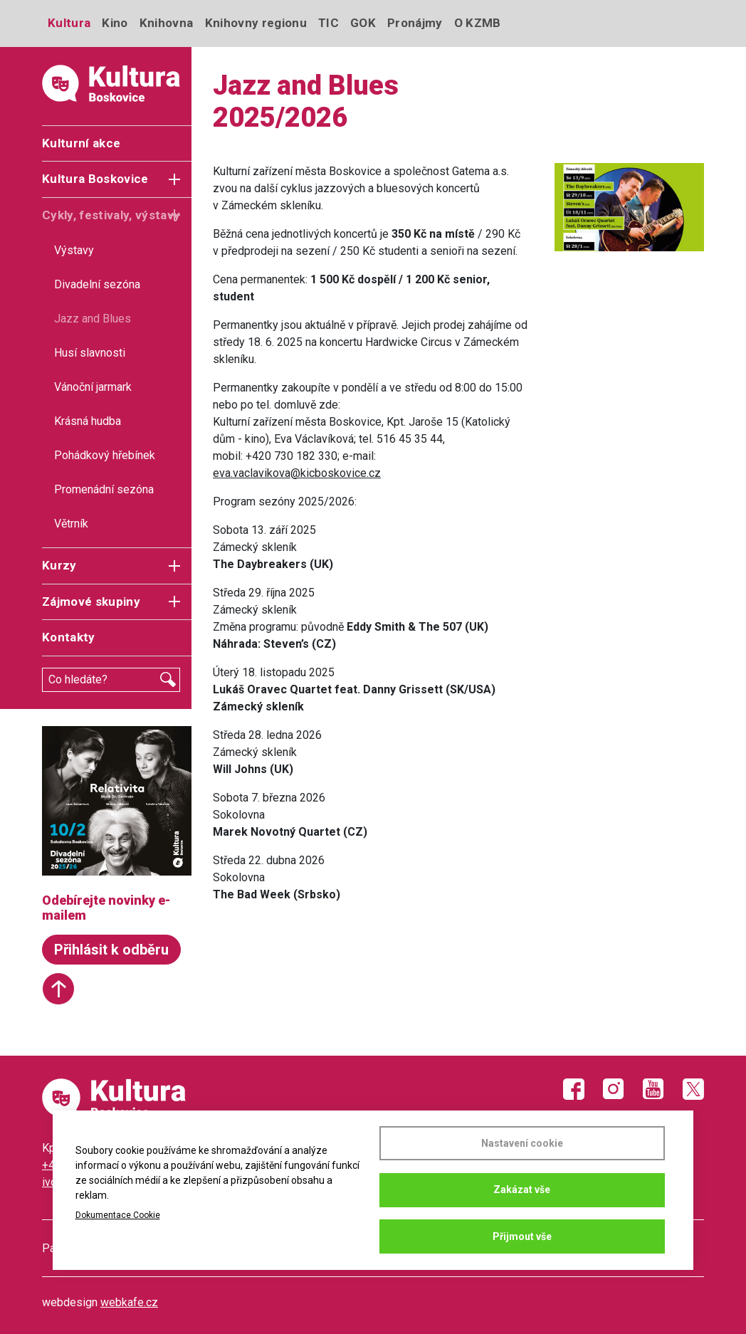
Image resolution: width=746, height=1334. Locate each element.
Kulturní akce (81, 143)
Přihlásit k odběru (111, 949)
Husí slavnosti (89, 352)
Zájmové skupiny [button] (91, 601)
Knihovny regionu (256, 23)
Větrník (71, 523)
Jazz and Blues (92, 318)
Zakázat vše (521, 1189)
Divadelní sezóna (97, 284)
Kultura (69, 23)
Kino (114, 23)
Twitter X (693, 1089)
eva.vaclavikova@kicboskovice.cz (297, 473)
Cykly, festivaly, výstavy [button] (111, 215)
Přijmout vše (522, 1236)
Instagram (613, 1089)
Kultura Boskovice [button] (95, 179)
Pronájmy (415, 23)
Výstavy (74, 250)
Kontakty (68, 637)
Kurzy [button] (59, 565)
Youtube (653, 1089)
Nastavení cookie (522, 1143)
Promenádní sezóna (104, 489)
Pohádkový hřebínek (104, 455)
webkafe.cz (129, 1302)
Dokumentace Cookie (117, 1215)
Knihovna (167, 23)
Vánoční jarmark (93, 387)
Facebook (573, 1089)
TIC (328, 23)
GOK (363, 23)
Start (58, 988)
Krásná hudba (87, 421)
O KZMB (477, 23)
